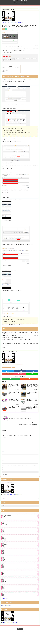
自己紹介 (20, 582)
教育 (20, 567)
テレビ (20, 532)
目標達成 (20, 578)
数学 (20, 568)
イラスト (20, 522)
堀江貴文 (20, 553)
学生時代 (20, 559)
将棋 (20, 560)
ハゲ (20, 535)
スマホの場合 (6, 70)
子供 (20, 558)
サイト (3, 460)
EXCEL (20, 514)
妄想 (20, 557)
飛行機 (20, 594)
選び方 (20, 592)
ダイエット (20, 531)
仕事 (20, 545)
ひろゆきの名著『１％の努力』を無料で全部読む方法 (12, 22)
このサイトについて (4, 598)
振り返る (20, 564)
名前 (3, 451)
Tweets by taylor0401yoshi (5, 605)
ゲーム (20, 523)
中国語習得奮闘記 (20, 544)
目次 (10, 66)
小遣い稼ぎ (20, 561)
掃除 (20, 565)
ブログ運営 (20, 538)
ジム (20, 525)
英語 (20, 587)
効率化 (20, 551)
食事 (20, 595)
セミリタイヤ (20, 529)
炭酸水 (20, 575)
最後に (4, 71)
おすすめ (20, 516)
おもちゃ (20, 517)
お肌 (20, 518)
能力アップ (20, 581)
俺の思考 (20, 550)
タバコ (20, 530)
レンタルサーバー (20, 542)
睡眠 (20, 579)
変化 (20, 554)
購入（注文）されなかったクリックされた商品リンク (11, 67)
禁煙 (20, 580)
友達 (20, 552)
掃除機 (20, 566)
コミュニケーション (20, 524)
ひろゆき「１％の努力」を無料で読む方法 (9, 622)
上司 (20, 543)
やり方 (20, 521)
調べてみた (20, 588)
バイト (20, 536)
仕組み (20, 546)
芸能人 (20, 586)
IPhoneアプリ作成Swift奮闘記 (20, 515)
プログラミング (20, 539)
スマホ (20, 528)
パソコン (20, 537)
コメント (3, 437)
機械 (20, 573)
